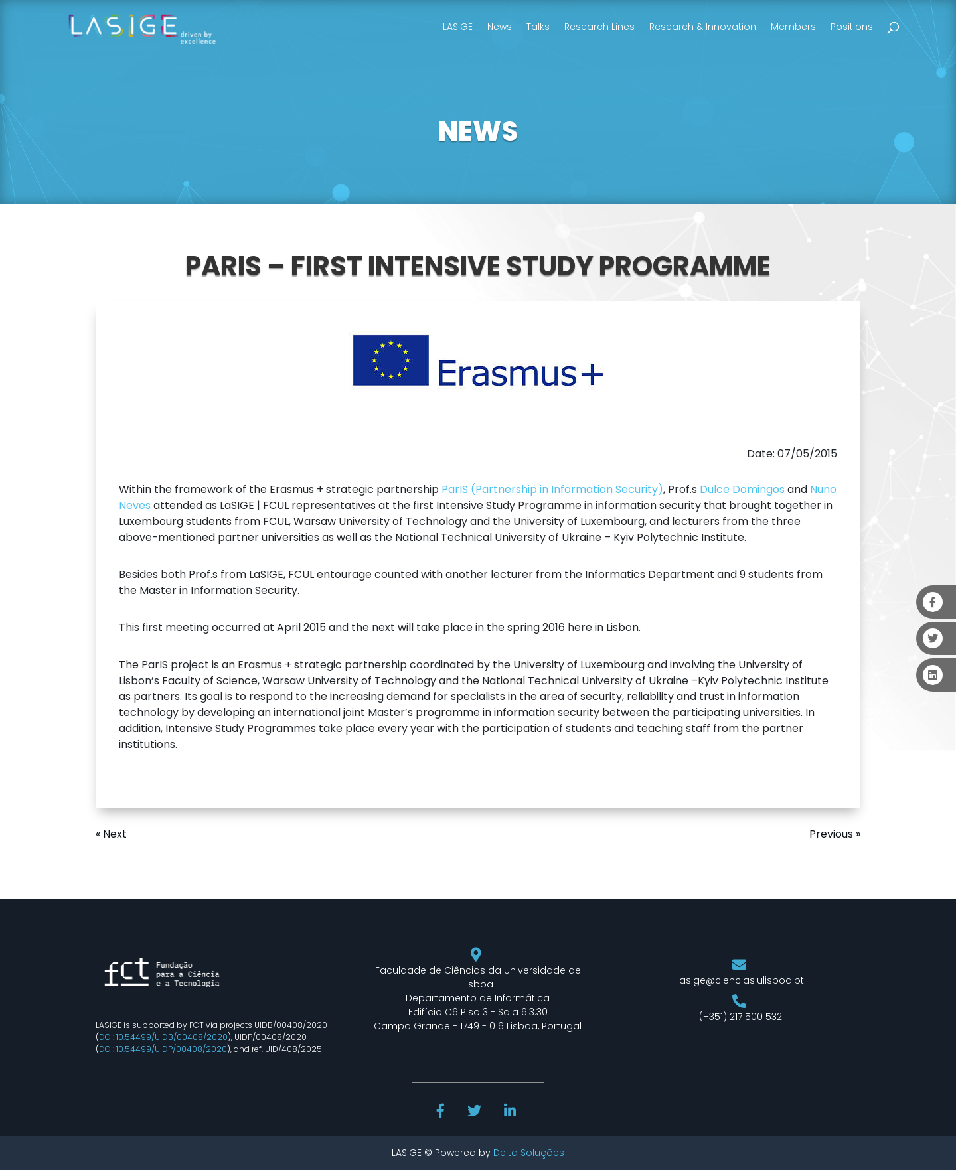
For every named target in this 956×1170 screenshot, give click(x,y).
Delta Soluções (528, 1152)
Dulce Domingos (742, 489)
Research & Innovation (702, 26)
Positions (852, 26)
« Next (111, 833)
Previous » (834, 833)
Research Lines (599, 26)
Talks (538, 26)
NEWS (478, 131)
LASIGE (458, 26)
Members (793, 26)
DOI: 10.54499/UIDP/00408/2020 (163, 1049)
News (499, 26)
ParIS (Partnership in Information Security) (552, 489)
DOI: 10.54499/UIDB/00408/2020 (163, 1037)
